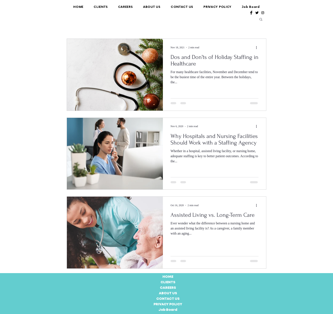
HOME (167, 276)
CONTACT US (168, 298)
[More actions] (257, 47)
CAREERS (168, 287)
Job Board (167, 309)
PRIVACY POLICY (168, 304)
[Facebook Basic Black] (251, 13)
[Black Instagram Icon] (263, 13)
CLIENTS (168, 282)
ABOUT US (168, 293)
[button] (261, 19)
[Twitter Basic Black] (257, 13)
